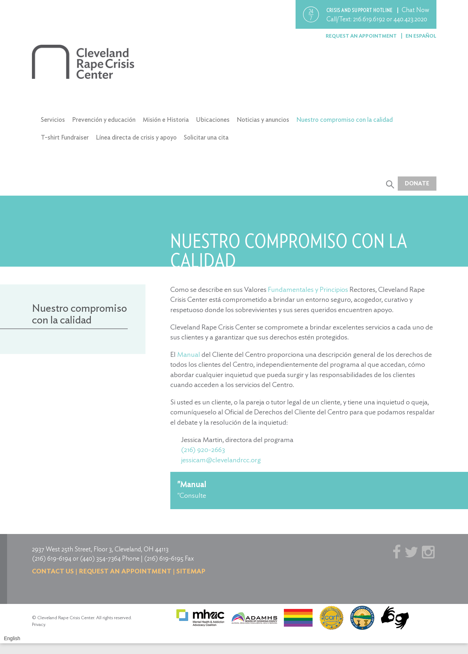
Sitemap (190, 571)
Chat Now (415, 9)
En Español (421, 36)
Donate (417, 183)
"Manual (191, 484)
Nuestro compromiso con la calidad (344, 119)
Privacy (38, 624)
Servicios (53, 119)
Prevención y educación (104, 119)
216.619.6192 (369, 19)
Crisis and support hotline (359, 10)
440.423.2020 (410, 19)
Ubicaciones (213, 119)
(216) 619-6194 (51, 558)
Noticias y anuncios (263, 119)
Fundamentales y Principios (308, 289)
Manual (188, 354)
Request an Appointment (362, 36)
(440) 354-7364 (100, 558)
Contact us (53, 571)
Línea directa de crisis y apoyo (136, 137)
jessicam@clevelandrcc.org (221, 460)
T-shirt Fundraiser (65, 137)
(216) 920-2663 (203, 449)
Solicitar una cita (206, 137)
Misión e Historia (166, 119)
